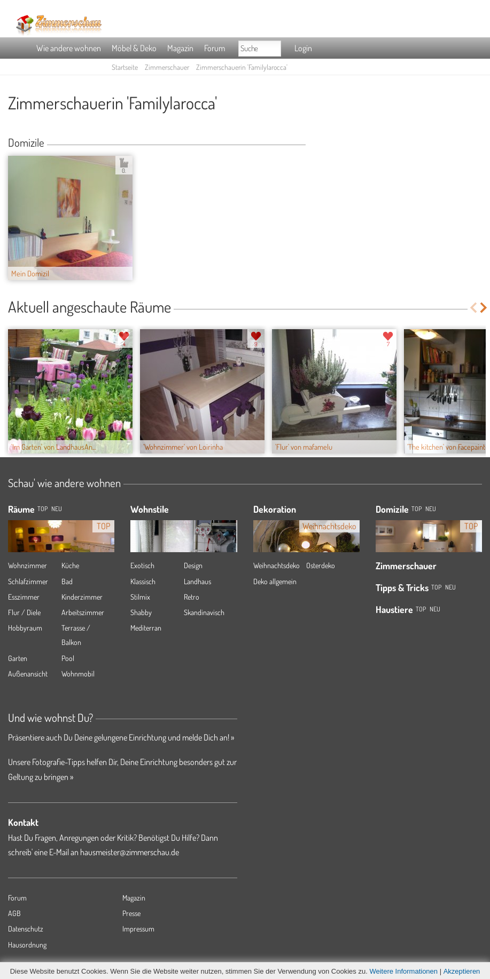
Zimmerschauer (167, 66)
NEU (56, 509)
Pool (67, 658)
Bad (67, 581)
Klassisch (142, 581)
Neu (430, 509)
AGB (14, 913)
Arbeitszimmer (82, 612)
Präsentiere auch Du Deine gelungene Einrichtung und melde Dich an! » (121, 737)
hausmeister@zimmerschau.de (129, 852)
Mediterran (145, 627)
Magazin (180, 48)
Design (193, 565)
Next (484, 307)
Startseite (125, 66)
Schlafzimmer (28, 581)
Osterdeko (320, 565)
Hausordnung (27, 944)
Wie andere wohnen (68, 48)
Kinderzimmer (82, 596)
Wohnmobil (78, 673)
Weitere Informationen (403, 971)
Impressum (138, 928)
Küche (70, 565)
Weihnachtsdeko (276, 565)
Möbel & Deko (134, 48)
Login (303, 48)
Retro (191, 596)
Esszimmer (24, 596)
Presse (131, 913)
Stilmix (140, 596)
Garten (17, 658)
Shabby (141, 612)
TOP (42, 509)
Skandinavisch (204, 612)
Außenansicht (28, 673)
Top (416, 509)
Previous (473, 307)
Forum (214, 48)
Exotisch (142, 565)
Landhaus (197, 581)
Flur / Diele (24, 612)
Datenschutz (25, 928)
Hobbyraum (25, 627)
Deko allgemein (275, 581)
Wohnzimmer (27, 565)
